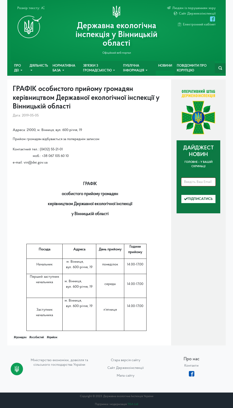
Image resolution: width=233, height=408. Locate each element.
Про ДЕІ (17, 68)
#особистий (36, 337)
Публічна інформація (134, 68)
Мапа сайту (125, 376)
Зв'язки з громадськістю (97, 68)
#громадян (20, 337)
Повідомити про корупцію (192, 68)
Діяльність (39, 66)
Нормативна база (64, 68)
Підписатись (198, 199)
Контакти (191, 366)
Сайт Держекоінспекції (125, 368)
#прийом (52, 337)
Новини (165, 66)
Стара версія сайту (125, 360)
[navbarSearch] (220, 68)
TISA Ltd (132, 404)
